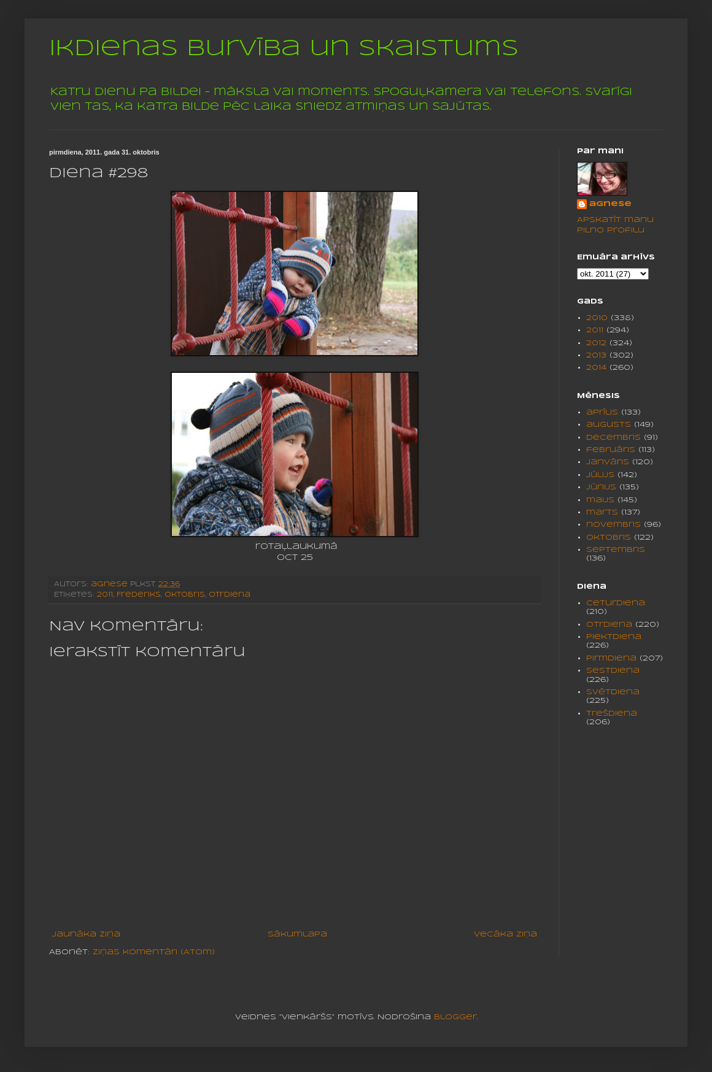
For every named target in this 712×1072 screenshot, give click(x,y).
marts (602, 512)
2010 (597, 318)
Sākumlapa (297, 934)
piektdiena (613, 637)
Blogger (455, 1017)
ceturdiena (615, 603)
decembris (613, 437)
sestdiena (613, 670)
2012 (596, 343)
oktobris (184, 595)
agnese (610, 204)
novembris (613, 524)
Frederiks (139, 595)
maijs (600, 500)
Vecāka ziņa (505, 934)
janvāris (607, 462)
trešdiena (611, 713)
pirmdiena (611, 658)
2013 (596, 355)
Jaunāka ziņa (86, 934)
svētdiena (613, 692)
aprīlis (602, 412)
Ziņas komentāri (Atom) (154, 952)
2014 (596, 367)
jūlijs (600, 475)
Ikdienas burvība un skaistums (284, 49)
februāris (610, 449)
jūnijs (601, 487)
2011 (105, 595)
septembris (615, 549)
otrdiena (229, 595)
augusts (608, 424)
